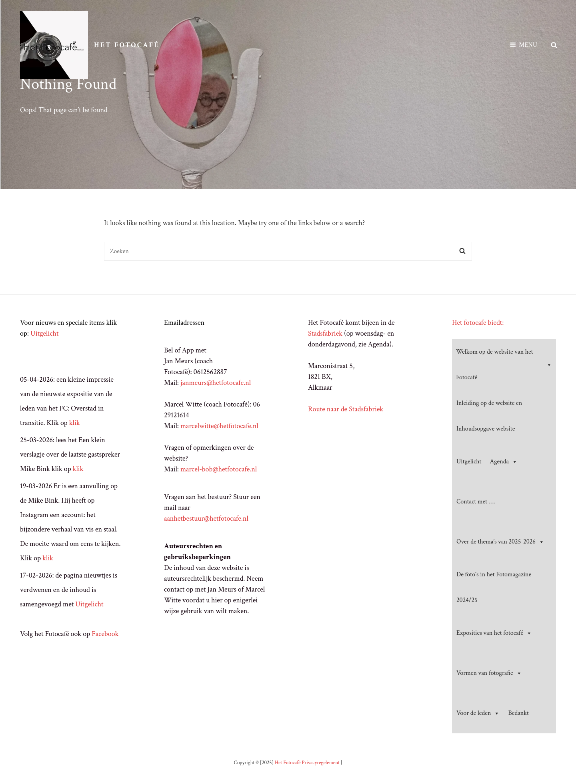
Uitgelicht (44, 333)
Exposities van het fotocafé (494, 633)
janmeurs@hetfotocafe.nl (215, 382)
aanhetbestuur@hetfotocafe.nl (206, 518)
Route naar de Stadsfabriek (345, 409)
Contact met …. (475, 501)
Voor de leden (478, 713)
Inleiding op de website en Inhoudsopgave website (489, 416)
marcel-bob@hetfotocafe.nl (218, 469)
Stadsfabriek (325, 333)
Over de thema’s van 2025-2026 (500, 542)
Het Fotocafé (127, 45)
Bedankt (518, 713)
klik (74, 422)
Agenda (504, 462)
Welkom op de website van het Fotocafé (504, 365)
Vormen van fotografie (489, 673)
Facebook (105, 633)
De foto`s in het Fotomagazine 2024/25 (493, 587)
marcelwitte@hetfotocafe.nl (219, 426)
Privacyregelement (321, 762)
